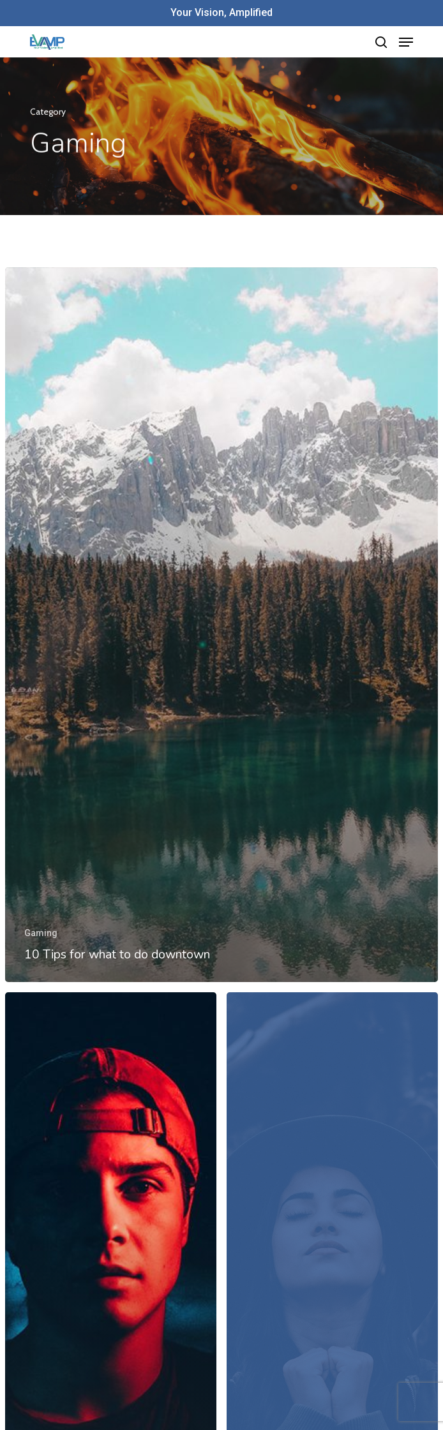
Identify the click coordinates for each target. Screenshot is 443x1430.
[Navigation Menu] (406, 42)
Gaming (40, 933)
